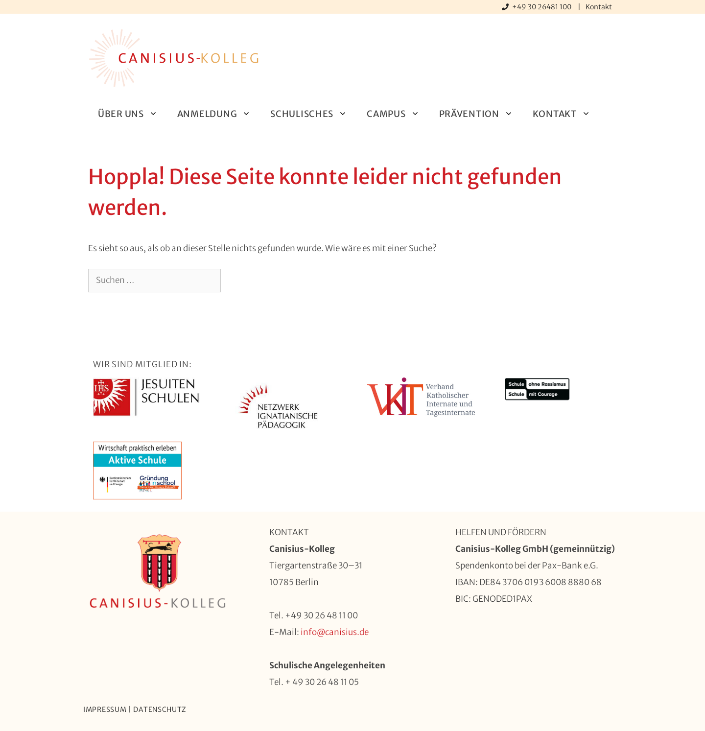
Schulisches (313, 114)
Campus (398, 114)
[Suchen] (236, 280)
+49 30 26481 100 (542, 6)
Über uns (132, 114)
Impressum (104, 709)
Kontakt (599, 6)
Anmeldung (218, 114)
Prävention (481, 114)
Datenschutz (160, 709)
